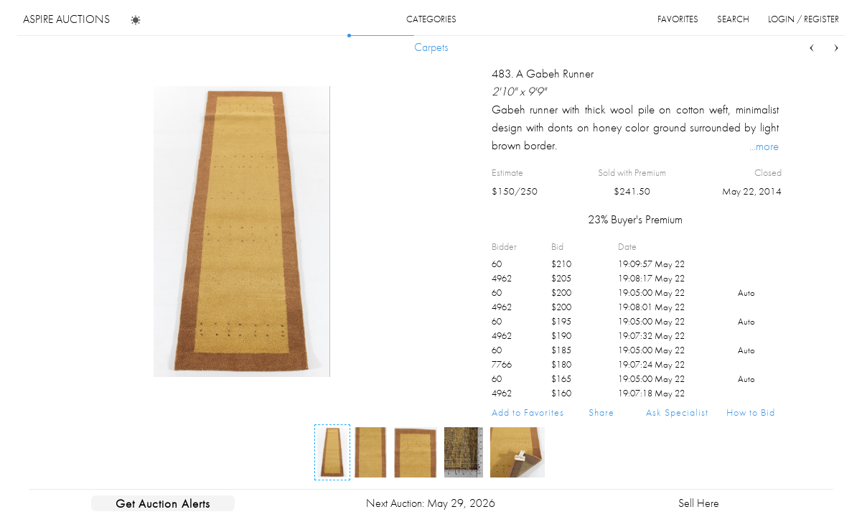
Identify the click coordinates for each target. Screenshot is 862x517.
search (733, 19)
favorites (677, 19)
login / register (803, 19)
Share (601, 412)
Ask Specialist (677, 412)
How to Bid (750, 412)
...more (764, 146)
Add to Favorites (528, 412)
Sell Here (698, 503)
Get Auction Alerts (163, 503)
